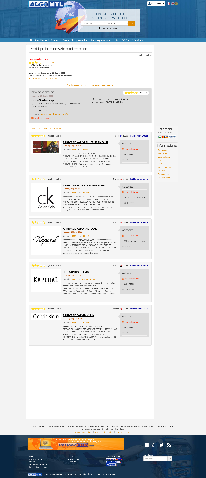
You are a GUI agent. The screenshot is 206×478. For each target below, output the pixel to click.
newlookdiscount (42, 118)
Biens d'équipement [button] (75, 40)
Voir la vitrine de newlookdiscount (44, 78)
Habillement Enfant (139, 136)
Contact (71, 456)
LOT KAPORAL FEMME (77, 272)
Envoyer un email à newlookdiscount (46, 128)
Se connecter (73, 459)
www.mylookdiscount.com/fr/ (54, 114)
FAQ (31, 456)
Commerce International (163, 152)
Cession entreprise (123, 432)
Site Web (161, 170)
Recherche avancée (109, 28)
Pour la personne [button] (101, 40)
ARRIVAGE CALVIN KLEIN (78, 315)
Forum (32, 461)
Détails (52, 62)
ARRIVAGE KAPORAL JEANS (80, 229)
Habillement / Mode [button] (47, 40)
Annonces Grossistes (83, 432)
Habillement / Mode (139, 179)
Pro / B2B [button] (122, 40)
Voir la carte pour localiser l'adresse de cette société (90, 85)
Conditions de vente (38, 464)
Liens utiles (108, 432)
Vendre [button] (137, 40)
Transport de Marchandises (164, 176)
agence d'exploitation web (70, 474)
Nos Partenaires (36, 459)
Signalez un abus (144, 55)
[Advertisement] (90, 382)
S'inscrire (72, 461)
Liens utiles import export (166, 159)
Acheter (97, 432)
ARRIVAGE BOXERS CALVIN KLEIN (84, 185)
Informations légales (38, 467)
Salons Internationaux (164, 165)
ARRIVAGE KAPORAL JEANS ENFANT (85, 142)
